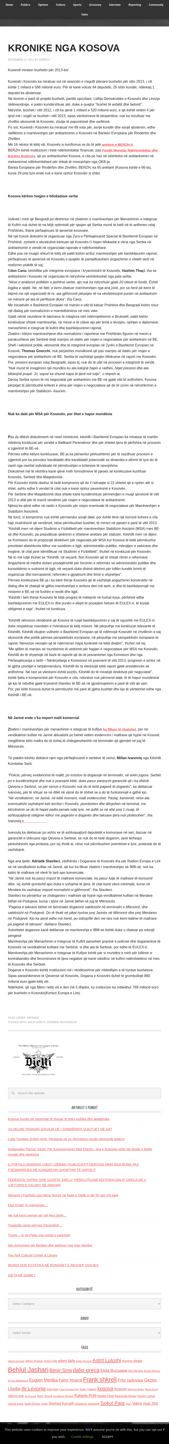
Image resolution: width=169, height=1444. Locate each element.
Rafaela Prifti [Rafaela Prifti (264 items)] (85, 1396)
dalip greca (36, 1022)
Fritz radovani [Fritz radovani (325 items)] (130, 1380)
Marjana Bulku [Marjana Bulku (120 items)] (136, 1389)
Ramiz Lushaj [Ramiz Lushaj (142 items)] (146, 1396)
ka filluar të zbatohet (120, 729)
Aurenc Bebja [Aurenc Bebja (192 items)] (132, 1361)
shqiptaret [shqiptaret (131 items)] (94, 1403)
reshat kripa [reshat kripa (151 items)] (15, 1403)
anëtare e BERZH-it (118, 144)
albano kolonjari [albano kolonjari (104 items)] (16, 1361)
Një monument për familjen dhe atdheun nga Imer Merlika (50, 1245)
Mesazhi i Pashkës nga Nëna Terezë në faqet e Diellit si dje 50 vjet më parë (63, 1195)
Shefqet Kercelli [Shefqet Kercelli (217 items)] (61, 1403)
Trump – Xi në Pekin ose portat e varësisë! (39, 1235)
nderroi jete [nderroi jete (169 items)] (16, 1396)
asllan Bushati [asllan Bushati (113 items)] (84, 1361)
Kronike (33, 1017)
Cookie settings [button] (82, 1436)
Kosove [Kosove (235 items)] (120, 1389)
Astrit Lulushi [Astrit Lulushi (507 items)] (106, 1360)
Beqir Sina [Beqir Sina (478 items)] (60, 1370)
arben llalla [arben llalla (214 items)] (66, 1361)
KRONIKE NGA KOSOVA (69, 48)
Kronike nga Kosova (62, 1022)
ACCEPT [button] (107, 1436)
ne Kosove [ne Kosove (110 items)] (30, 1396)
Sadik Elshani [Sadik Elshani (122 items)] (32, 1403)
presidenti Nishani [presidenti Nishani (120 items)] (63, 1396)
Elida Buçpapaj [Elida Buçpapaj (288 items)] (113, 1370)
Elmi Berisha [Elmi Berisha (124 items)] (135, 1371)
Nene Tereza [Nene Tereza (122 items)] (44, 1396)
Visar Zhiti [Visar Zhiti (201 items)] (150, 1403)
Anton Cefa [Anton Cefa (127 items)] (50, 1361)
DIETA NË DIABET (22, 1275)
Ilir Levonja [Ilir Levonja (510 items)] (33, 1388)
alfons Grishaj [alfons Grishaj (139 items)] (34, 1361)
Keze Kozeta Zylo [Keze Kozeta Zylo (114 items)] (69, 1389)
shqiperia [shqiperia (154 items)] (81, 1403)
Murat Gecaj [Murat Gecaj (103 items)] (151, 1389)
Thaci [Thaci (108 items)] (128, 1404)
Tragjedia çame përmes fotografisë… (35, 1225)
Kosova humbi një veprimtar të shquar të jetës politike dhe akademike (59, 1119)
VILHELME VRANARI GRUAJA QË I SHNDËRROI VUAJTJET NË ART (60, 1129)
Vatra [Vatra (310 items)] (137, 1403)
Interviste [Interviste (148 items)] (52, 1389)
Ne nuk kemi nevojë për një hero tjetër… (37, 1215)
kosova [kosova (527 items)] (105, 1388)
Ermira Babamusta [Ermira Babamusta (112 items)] (18, 1380)
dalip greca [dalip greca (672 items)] (86, 1370)
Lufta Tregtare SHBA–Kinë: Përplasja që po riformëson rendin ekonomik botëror (66, 1139)
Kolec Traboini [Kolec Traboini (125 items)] (88, 1389)
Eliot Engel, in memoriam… (28, 1205)
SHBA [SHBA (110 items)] (44, 1404)
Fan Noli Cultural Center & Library (32, 1255)
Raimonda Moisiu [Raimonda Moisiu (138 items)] (125, 1396)
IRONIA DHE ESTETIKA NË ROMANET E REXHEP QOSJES (53, 1265)
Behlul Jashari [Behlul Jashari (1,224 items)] (28, 1369)
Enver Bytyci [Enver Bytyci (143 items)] (152, 1371)
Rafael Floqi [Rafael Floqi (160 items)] (105, 1396)
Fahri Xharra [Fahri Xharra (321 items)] (70, 1380)
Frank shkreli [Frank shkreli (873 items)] (100, 1379)
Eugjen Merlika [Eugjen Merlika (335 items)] (43, 1380)
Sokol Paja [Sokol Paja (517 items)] (112, 1403)
